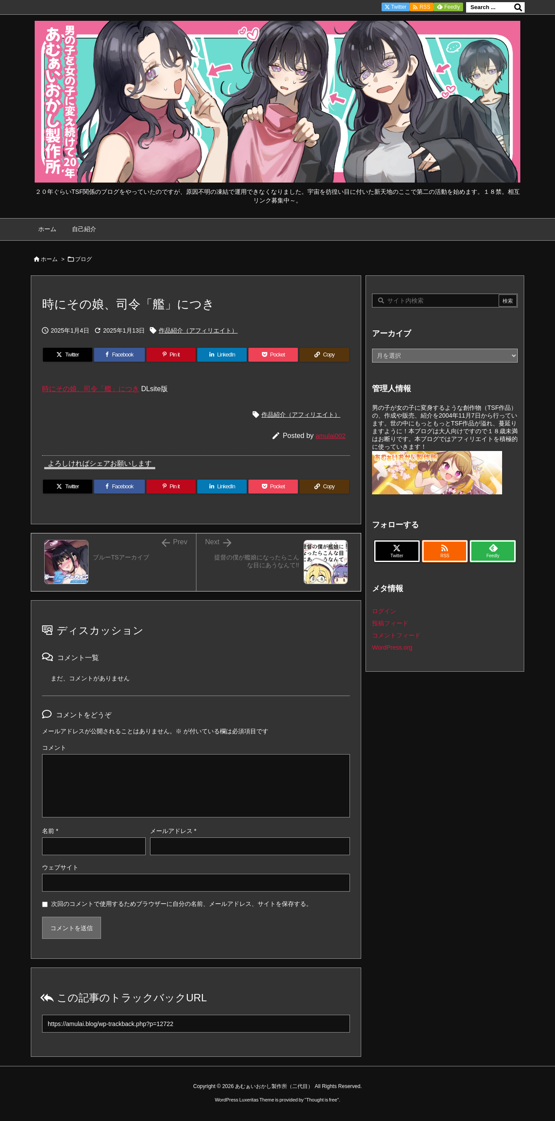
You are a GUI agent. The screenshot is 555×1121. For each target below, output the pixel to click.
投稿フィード (390, 623)
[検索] (518, 7)
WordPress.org (392, 647)
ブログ (83, 259)
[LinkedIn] (222, 355)
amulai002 (331, 435)
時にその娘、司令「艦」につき (90, 388)
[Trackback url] (196, 1024)
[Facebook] (119, 355)
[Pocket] (273, 355)
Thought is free (321, 1099)
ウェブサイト (60, 867)
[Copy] (324, 355)
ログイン (384, 611)
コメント (54, 747)
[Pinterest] (171, 355)
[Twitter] (67, 355)
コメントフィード (396, 635)
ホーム (49, 259)
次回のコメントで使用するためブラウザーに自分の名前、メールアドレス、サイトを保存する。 (181, 903)
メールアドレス (173, 830)
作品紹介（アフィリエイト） (198, 330)
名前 (50, 830)
